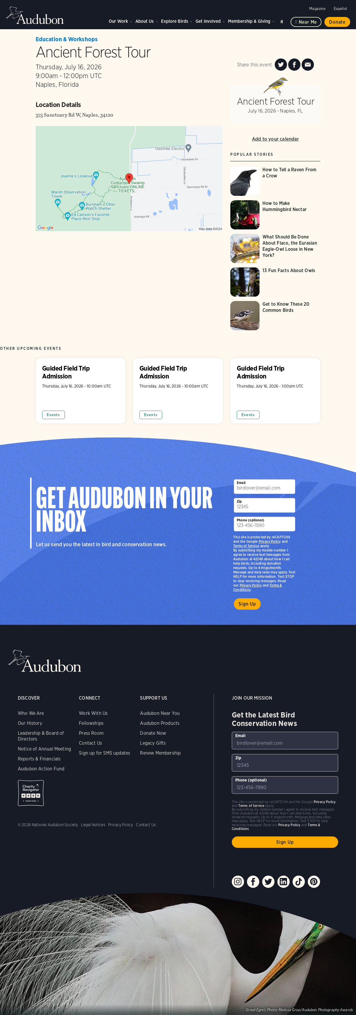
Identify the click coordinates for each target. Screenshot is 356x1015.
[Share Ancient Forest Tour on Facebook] (294, 64)
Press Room (91, 733)
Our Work (118, 21)
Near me (308, 22)
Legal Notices (93, 824)
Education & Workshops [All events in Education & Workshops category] (67, 39)
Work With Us (93, 713)
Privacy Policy (251, 585)
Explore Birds (174, 21)
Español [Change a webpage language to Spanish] (340, 8)
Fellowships (91, 723)
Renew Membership (160, 753)
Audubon (35, 15)
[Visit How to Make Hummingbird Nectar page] (275, 214)
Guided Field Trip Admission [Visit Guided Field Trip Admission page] (81, 390)
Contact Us (90, 743)
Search (283, 20)
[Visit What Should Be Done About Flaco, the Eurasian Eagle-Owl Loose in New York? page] (275, 248)
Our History (30, 723)
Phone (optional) (250, 520)
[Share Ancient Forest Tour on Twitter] (281, 64)
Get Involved (208, 21)
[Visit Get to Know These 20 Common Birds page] (275, 315)
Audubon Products (159, 723)
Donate (337, 22)
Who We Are (31, 713)
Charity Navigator (31, 793)
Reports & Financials (39, 759)
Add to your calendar (275, 139)
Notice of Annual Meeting (44, 749)
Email (241, 482)
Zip (239, 501)
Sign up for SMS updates (104, 753)
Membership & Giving (249, 21)
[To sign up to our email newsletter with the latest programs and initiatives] (264, 486)
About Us (144, 21)
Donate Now (153, 733)
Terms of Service (246, 546)
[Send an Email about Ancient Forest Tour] (308, 64)
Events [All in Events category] (53, 415)
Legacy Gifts (153, 743)
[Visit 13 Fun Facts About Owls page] (275, 282)
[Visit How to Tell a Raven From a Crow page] (275, 181)
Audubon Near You (160, 713)
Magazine (317, 8)
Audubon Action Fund (41, 769)
